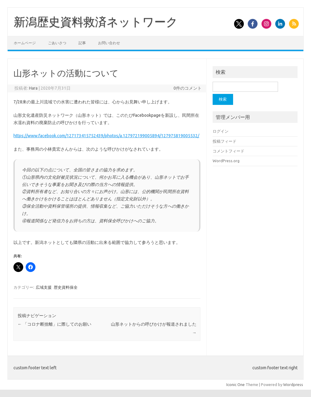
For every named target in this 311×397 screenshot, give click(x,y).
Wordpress (293, 384)
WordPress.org (226, 161)
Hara (33, 88)
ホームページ (25, 43)
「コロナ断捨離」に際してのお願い (54, 324)
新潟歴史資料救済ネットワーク (96, 21)
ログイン (221, 131)
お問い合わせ (109, 43)
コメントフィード (228, 151)
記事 (82, 43)
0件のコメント (188, 88)
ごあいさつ (57, 43)
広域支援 (44, 287)
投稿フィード (224, 141)
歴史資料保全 (66, 287)
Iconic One (235, 384)
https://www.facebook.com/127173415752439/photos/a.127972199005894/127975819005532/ (106, 135)
